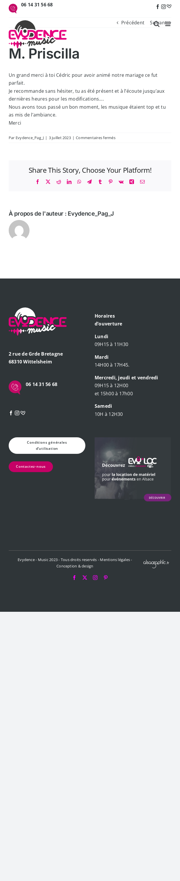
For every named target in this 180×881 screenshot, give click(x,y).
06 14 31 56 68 (37, 4)
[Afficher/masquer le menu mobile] (168, 24)
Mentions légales (115, 559)
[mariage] (169, 6)
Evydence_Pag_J (30, 137)
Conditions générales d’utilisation (47, 445)
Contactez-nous (31, 466)
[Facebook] (157, 6)
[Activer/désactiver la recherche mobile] (156, 24)
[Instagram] (163, 6)
